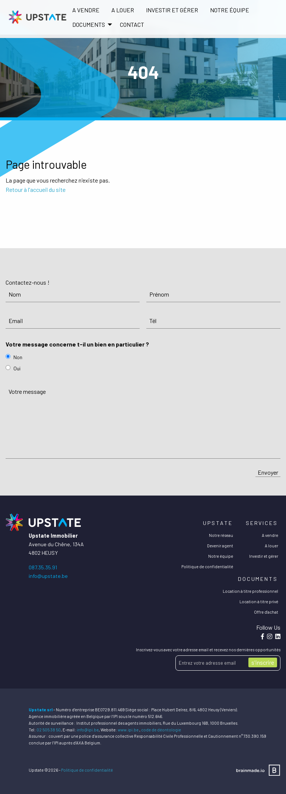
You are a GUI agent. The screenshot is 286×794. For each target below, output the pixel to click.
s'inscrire (262, 662)
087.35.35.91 (43, 567)
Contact (132, 24)
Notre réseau (221, 535)
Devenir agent (220, 545)
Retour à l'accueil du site (36, 189)
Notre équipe (229, 9)
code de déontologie (161, 729)
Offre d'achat (266, 612)
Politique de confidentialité (207, 566)
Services (262, 523)
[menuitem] (85, 10)
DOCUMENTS (88, 24)
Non (17, 357)
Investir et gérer (172, 9)
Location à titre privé (258, 601)
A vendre (85, 9)
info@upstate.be (48, 576)
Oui (16, 368)
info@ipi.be (88, 729)
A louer (122, 9)
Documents (258, 579)
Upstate (217, 523)
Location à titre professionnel (250, 591)
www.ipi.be (128, 729)
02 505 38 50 (48, 729)
